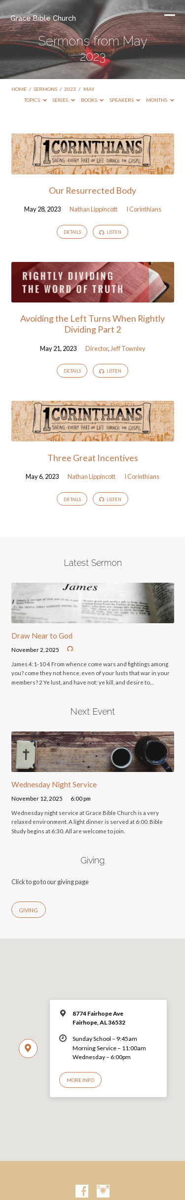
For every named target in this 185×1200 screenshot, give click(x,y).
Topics (35, 100)
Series (63, 100)
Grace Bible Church (43, 18)
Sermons (45, 89)
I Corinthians (143, 209)
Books (92, 100)
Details (72, 232)
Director (96, 348)
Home (19, 89)
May (89, 89)
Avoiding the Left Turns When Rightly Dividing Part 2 (92, 324)
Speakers (125, 100)
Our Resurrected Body (92, 190)
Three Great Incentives (92, 457)
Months (160, 100)
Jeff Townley (128, 348)
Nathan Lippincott (93, 209)
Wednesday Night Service (54, 784)
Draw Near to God (42, 635)
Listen (110, 232)
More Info (80, 1080)
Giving (28, 910)
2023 (70, 89)
